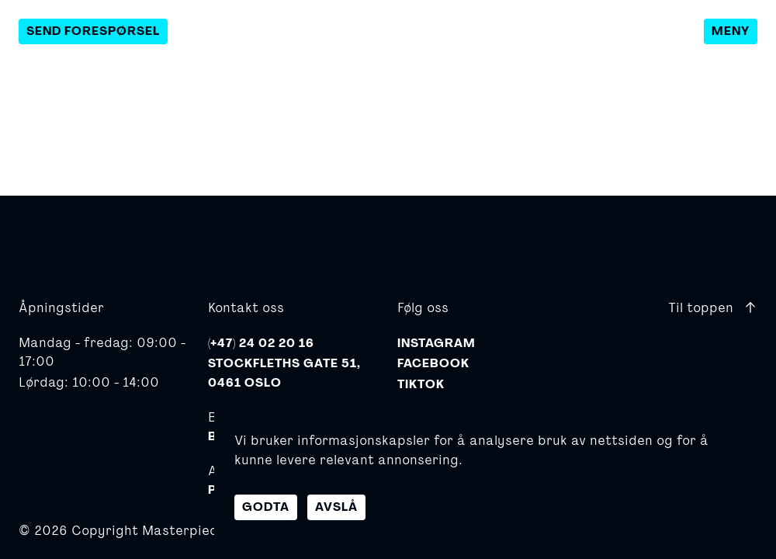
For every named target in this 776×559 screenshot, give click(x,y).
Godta (265, 507)
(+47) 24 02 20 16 (261, 343)
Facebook (433, 363)
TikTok (421, 384)
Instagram (436, 343)
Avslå (336, 507)
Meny (731, 31)
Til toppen (712, 307)
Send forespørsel (93, 31)
